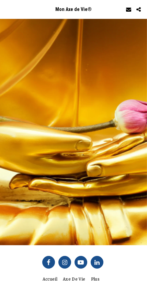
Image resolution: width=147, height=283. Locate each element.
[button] (7, 9)
